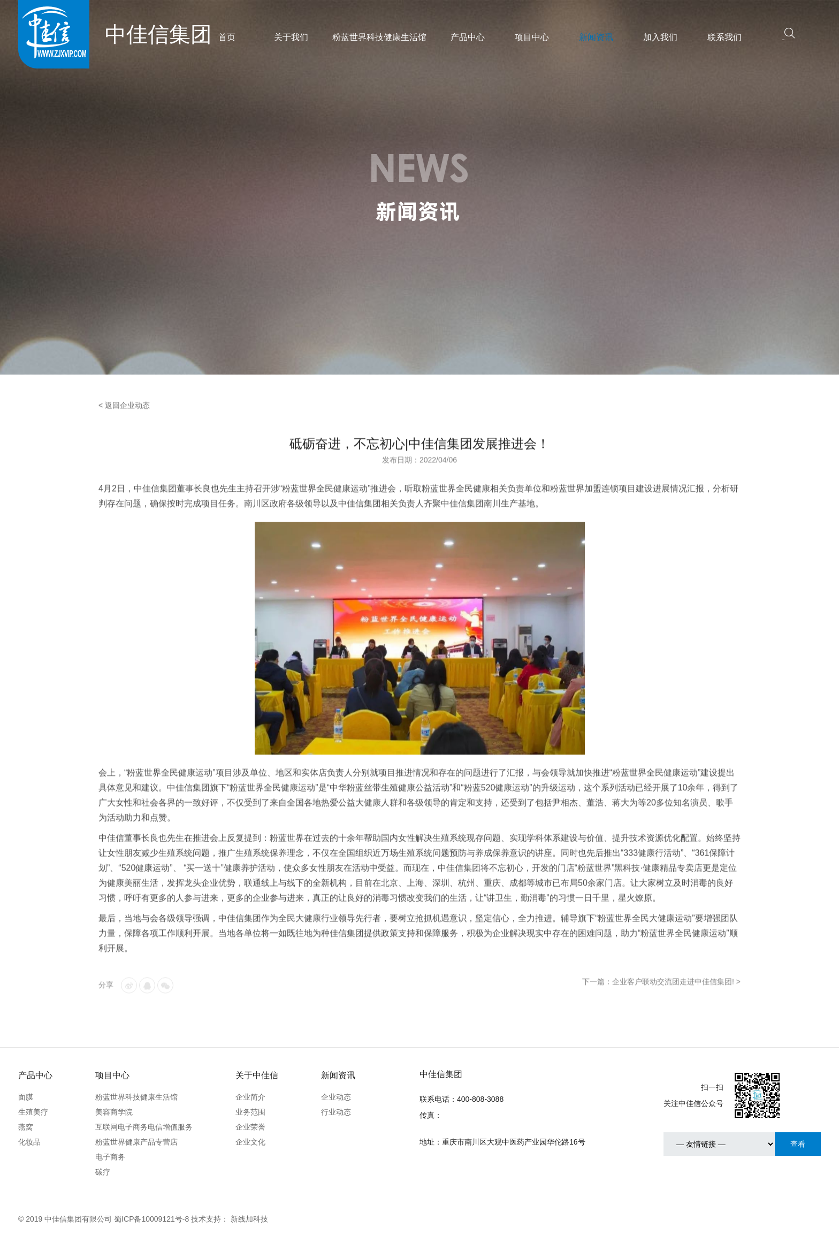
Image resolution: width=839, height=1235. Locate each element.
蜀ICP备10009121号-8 (151, 1219)
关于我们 (291, 37)
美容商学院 (114, 1112)
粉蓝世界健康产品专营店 (136, 1142)
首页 (226, 37)
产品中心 (468, 37)
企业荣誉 (250, 1127)
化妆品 (29, 1142)
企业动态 (336, 1097)
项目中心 (532, 37)
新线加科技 (249, 1219)
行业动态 (336, 1112)
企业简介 (250, 1097)
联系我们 (724, 37)
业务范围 (250, 1112)
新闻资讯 (596, 37)
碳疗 (102, 1172)
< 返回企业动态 (124, 419)
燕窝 (25, 1127)
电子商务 (110, 1157)
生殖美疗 (33, 1112)
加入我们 (660, 37)
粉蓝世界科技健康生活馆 (379, 37)
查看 (797, 1144)
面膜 (25, 1097)
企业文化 (250, 1142)
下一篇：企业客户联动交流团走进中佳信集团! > (661, 995)
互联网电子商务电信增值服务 (144, 1127)
